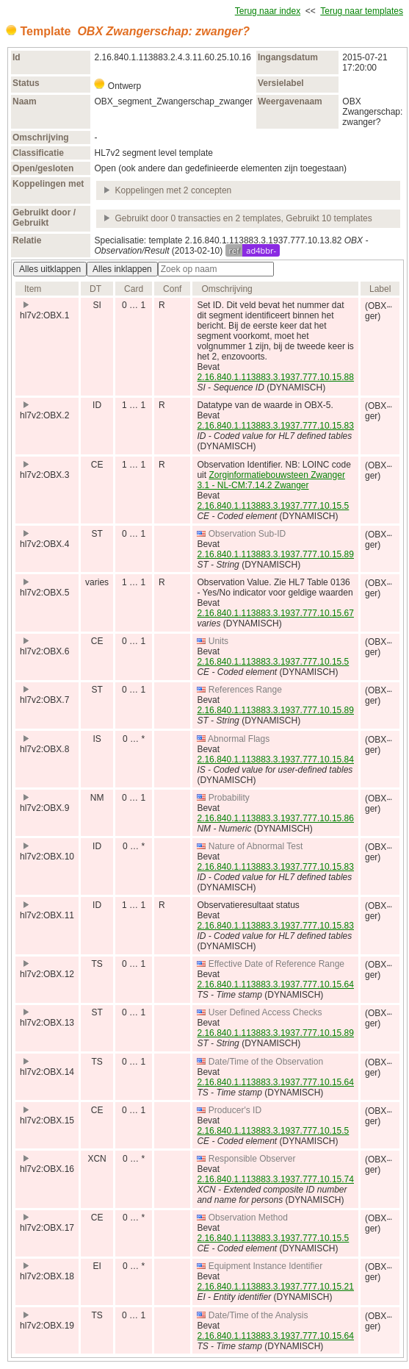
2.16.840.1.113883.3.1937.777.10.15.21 (275, 1287)
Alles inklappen (122, 269)
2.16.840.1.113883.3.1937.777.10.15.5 (273, 506)
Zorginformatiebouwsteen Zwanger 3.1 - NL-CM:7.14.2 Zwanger (270, 480)
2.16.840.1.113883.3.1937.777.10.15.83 (275, 426)
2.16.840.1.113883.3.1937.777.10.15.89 (275, 554)
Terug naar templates (361, 11)
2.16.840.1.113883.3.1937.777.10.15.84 (275, 759)
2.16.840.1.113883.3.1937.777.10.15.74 (275, 1179)
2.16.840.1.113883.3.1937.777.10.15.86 (275, 818)
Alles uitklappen (50, 269)
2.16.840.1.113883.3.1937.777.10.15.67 (275, 613)
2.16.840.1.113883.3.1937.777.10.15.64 (275, 984)
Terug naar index (267, 11)
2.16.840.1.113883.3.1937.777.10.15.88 (275, 377)
